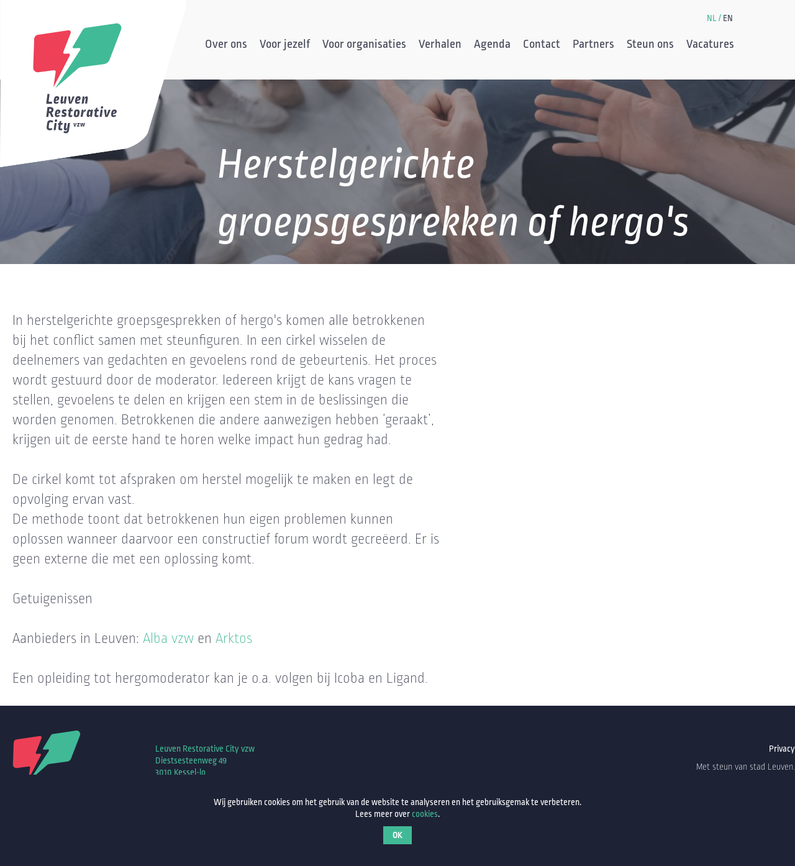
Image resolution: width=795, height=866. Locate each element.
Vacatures (710, 45)
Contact (541, 45)
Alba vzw (168, 639)
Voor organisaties (364, 45)
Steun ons (650, 45)
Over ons (226, 45)
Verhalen (440, 45)
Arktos (234, 639)
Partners (593, 45)
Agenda (492, 45)
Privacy (782, 749)
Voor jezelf (285, 45)
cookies (425, 814)
